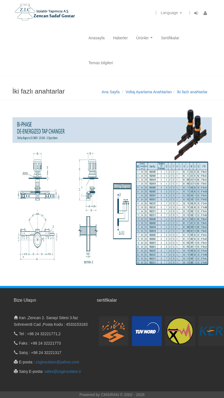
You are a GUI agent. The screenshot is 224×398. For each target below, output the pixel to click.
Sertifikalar (170, 38)
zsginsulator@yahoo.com (57, 362)
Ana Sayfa (111, 92)
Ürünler (145, 39)
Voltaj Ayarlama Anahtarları (148, 92)
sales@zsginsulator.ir (62, 371)
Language (171, 13)
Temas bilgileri (101, 63)
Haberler (120, 38)
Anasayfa (97, 38)
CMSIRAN (110, 394)
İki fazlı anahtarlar (192, 92)
